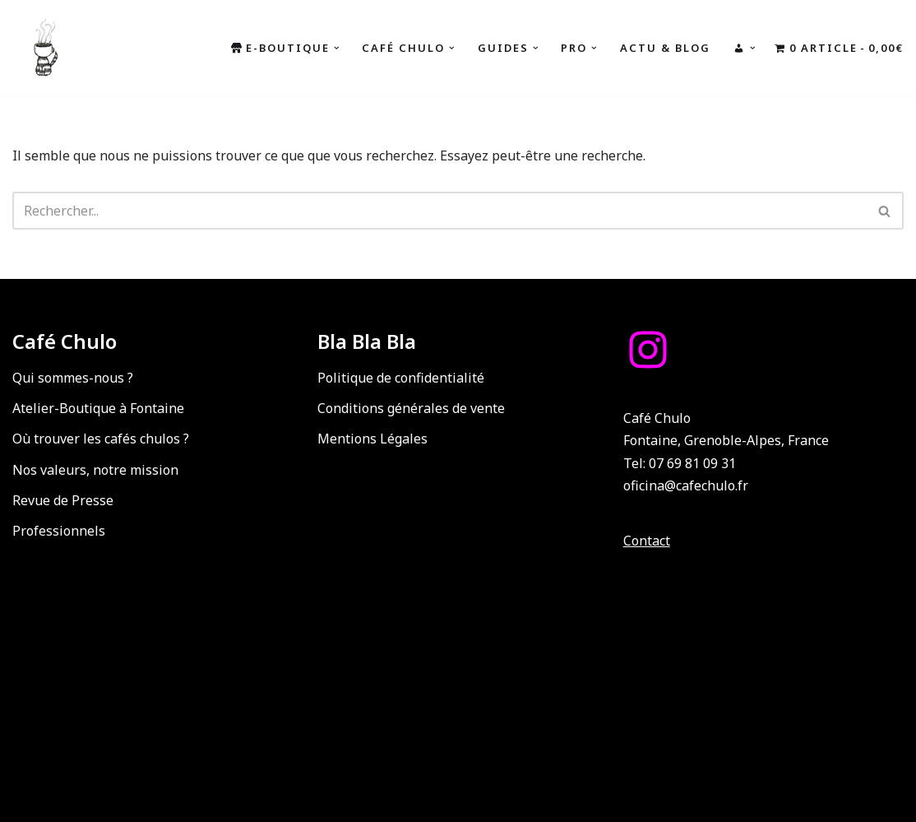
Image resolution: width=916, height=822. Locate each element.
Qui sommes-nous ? (72, 378)
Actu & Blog (665, 47)
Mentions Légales (372, 439)
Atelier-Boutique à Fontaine (98, 408)
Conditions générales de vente (411, 408)
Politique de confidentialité (400, 378)
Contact (646, 541)
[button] (337, 48)
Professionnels (58, 531)
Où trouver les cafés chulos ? (100, 439)
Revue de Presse (62, 500)
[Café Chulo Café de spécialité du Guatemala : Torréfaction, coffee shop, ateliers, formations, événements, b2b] (45, 48)
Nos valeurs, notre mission (95, 470)
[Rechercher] (439, 211)
